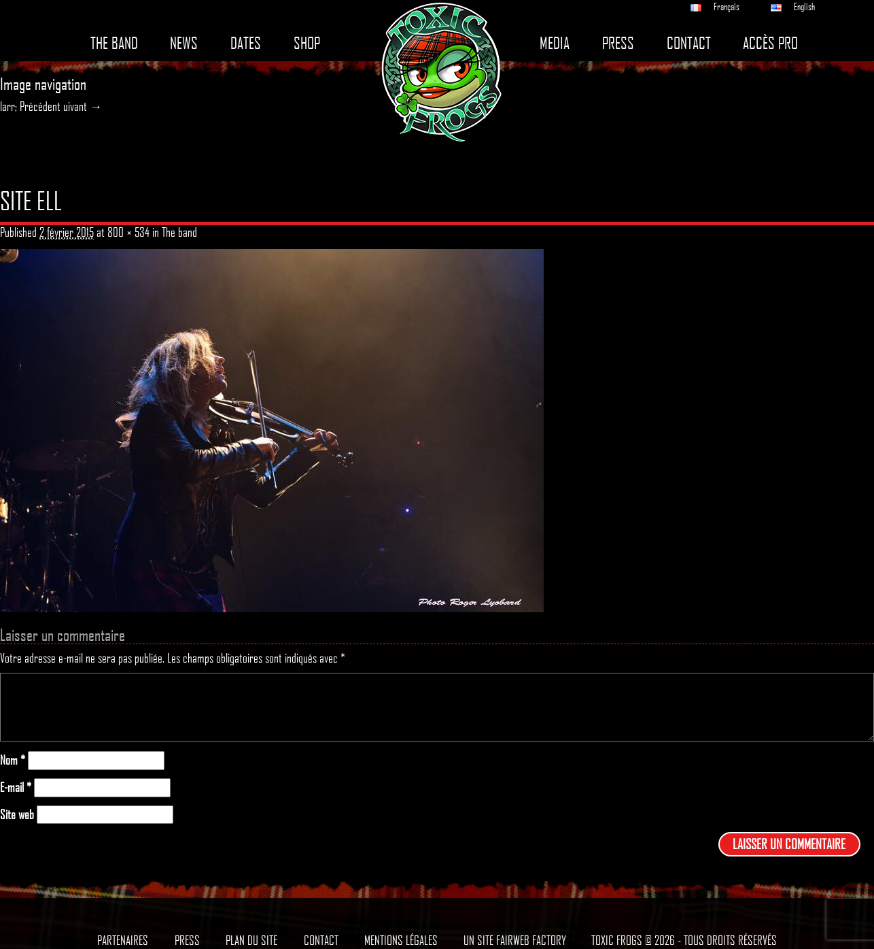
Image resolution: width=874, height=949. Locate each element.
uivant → (82, 106)
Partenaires (122, 940)
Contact (689, 43)
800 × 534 (128, 231)
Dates (245, 43)
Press (618, 43)
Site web (17, 815)
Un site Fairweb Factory (515, 940)
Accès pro (770, 43)
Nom (12, 760)
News (184, 43)
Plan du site (251, 940)
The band (114, 43)
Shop (307, 43)
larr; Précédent (30, 106)
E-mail (15, 787)
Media (555, 43)
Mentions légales (401, 940)
